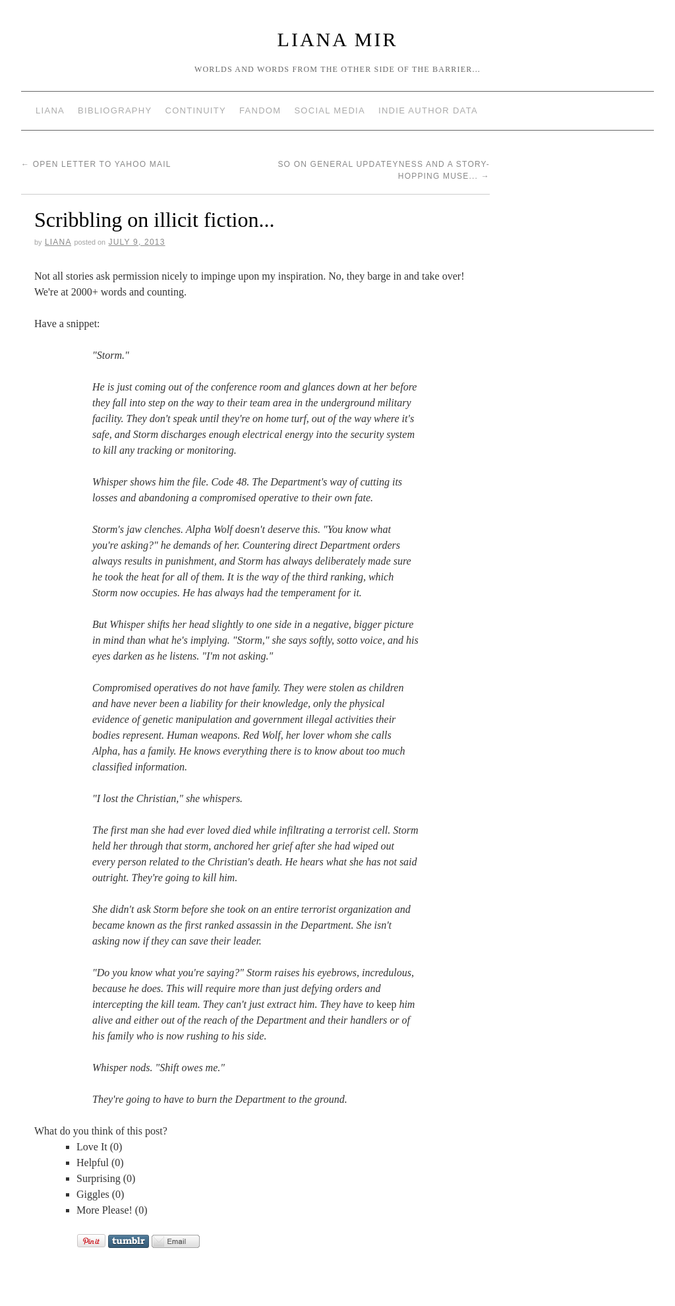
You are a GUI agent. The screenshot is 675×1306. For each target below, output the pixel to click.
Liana (50, 110)
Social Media (329, 110)
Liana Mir (338, 39)
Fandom (260, 110)
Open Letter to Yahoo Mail (96, 164)
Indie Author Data (428, 110)
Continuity (195, 110)
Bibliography (115, 110)
